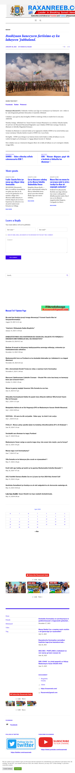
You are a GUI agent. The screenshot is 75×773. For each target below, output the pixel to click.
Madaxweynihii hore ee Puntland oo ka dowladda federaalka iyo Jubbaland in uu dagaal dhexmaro (37, 359)
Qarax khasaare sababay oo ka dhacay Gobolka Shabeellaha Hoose (37, 182)
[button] (40, 580)
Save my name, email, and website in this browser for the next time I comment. (30, 234)
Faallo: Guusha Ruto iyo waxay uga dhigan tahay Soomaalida (15, 182)
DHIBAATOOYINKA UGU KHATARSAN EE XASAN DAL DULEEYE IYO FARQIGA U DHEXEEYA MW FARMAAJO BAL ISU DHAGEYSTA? (34, 338)
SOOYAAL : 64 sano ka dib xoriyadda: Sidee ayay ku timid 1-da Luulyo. (31, 416)
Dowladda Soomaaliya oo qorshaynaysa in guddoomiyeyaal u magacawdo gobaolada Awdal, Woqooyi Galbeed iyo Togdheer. (54, 620)
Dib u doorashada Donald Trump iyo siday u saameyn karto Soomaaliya (31, 369)
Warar (8, 29)
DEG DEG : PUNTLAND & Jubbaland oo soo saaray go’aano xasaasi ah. (53, 652)
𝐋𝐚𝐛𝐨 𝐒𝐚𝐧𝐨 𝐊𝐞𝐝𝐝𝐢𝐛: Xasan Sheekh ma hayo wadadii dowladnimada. (29, 494)
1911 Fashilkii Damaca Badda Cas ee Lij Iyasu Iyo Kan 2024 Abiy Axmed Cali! (33, 476)
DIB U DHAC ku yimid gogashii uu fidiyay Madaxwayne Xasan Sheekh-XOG (53, 662)
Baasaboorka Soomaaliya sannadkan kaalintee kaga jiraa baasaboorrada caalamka (52, 641)
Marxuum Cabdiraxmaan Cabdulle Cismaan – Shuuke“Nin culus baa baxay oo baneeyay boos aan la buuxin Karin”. (37, 378)
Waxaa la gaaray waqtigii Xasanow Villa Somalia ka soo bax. (27, 388)
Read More (9, 209)
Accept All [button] (18, 768)
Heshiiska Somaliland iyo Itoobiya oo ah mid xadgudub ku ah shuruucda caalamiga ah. (37, 485)
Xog (7, 631)
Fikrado (8, 620)
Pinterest (23, 104)
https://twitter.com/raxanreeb (21, 752)
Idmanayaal (9, 624)
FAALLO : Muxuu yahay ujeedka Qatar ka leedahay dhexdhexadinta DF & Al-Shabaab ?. (37, 425)
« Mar (37, 531)
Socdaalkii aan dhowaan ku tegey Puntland (21, 433)
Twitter (16, 104)
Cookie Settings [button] (7, 768)
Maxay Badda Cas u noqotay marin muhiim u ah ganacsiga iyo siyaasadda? (54, 630)
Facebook (9, 104)
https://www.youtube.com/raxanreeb (54, 749)
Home (7, 616)
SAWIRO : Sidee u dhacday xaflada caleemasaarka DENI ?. (19, 157)
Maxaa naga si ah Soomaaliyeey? (17, 451)
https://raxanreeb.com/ (49, 688)
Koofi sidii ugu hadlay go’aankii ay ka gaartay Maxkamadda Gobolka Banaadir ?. (34, 468)
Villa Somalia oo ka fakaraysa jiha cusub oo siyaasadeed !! (26, 459)
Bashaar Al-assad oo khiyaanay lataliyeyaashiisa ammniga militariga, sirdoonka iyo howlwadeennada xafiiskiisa (35, 348)
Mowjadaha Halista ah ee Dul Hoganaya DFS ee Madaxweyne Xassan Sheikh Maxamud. (37, 407)
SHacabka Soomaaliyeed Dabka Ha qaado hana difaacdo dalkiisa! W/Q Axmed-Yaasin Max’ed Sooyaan (36, 398)
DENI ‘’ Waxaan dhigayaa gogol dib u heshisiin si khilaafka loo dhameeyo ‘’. (55, 159)
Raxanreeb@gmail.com (49, 692)
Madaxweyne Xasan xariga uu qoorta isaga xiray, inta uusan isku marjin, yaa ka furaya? (37, 442)
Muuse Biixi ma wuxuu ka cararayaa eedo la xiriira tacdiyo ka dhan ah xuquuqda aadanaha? (59, 183)
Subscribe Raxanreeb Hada (37, 575)
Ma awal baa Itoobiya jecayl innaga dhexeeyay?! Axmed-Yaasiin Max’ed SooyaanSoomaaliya (31, 318)
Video (7, 627)
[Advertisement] (34, 293)
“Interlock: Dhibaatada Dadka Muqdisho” (20, 328)
